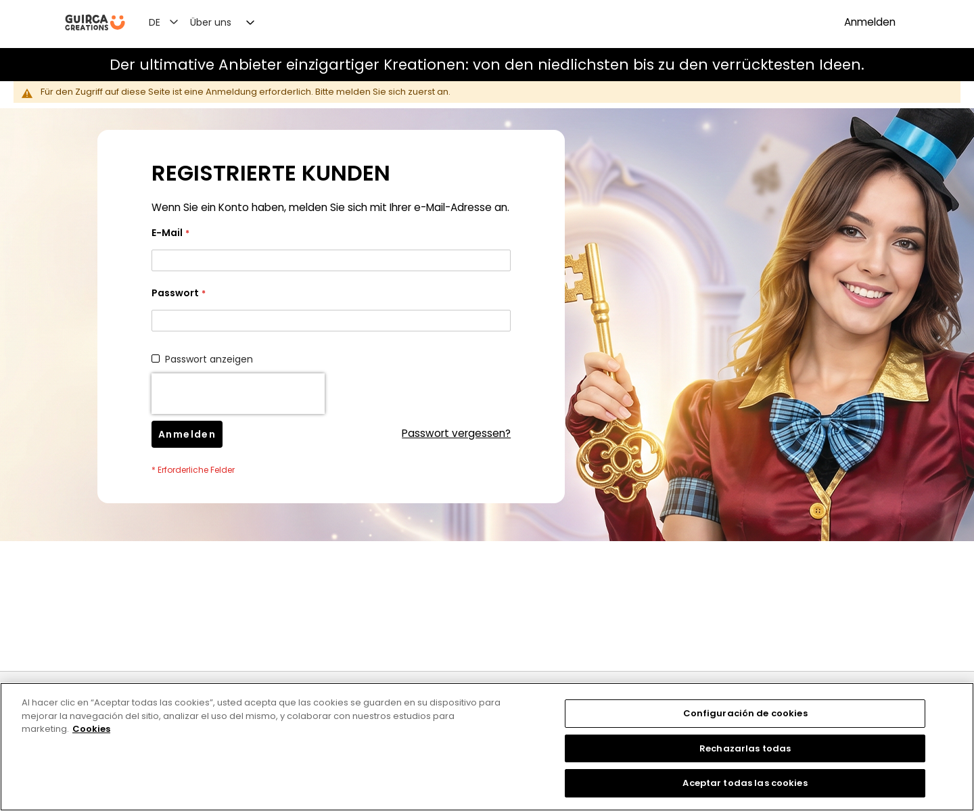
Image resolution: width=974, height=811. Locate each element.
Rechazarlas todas (745, 748)
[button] (171, 21)
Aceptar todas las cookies (744, 783)
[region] (487, 746)
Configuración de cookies (745, 713)
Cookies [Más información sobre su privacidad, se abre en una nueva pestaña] (91, 728)
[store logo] (95, 22)
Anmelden (870, 22)
